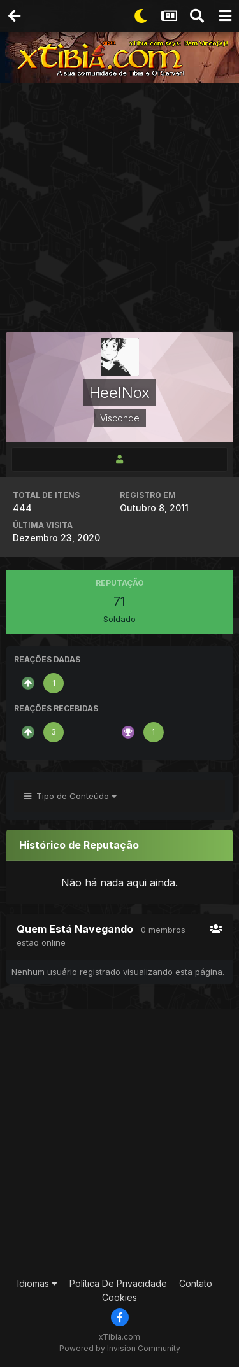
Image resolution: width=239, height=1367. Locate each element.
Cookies (119, 1297)
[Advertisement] (119, 208)
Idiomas (37, 1283)
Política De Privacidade (118, 1283)
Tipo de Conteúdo (70, 796)
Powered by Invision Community (119, 1348)
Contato (195, 1283)
